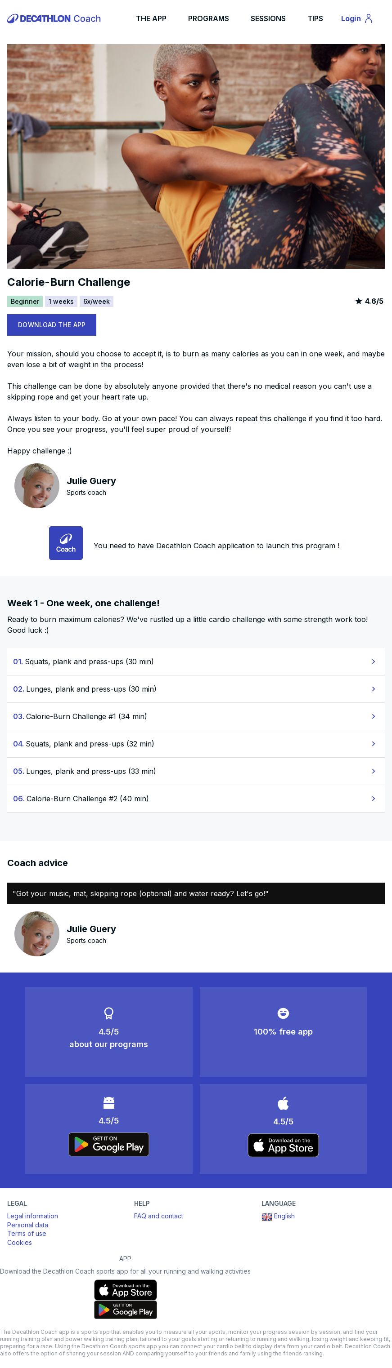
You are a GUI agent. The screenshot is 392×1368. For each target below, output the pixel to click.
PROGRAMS (208, 18)
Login (361, 20)
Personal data (27, 1225)
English (278, 1217)
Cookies (19, 1242)
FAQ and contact (158, 1216)
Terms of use (26, 1233)
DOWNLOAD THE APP (52, 325)
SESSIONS (268, 18)
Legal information (32, 1216)
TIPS (315, 18)
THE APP (151, 18)
